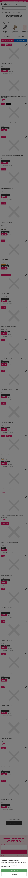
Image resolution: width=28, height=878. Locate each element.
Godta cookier (14, 870)
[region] (14, 867)
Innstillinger (14, 874)
